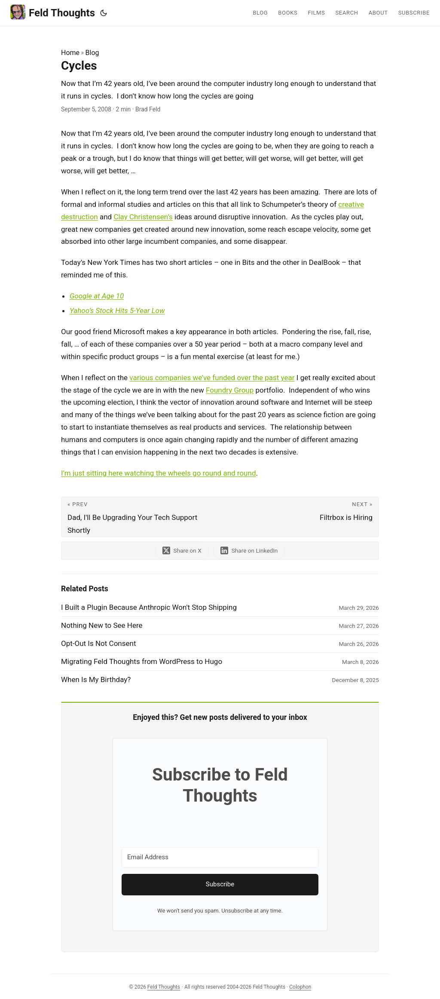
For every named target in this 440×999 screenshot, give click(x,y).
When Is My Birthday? (96, 679)
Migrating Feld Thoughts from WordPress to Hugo (141, 661)
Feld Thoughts (52, 12)
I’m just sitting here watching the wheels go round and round (158, 473)
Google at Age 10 (97, 296)
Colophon (300, 987)
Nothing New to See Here (102, 625)
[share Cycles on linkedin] (249, 550)
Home (70, 53)
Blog (92, 53)
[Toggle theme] (103, 13)
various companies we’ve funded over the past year (211, 377)
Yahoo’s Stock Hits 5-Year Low (117, 310)
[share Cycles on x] (182, 550)
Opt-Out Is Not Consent (98, 643)
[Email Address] (220, 857)
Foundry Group (230, 390)
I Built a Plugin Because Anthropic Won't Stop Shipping (149, 607)
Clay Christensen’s (142, 216)
